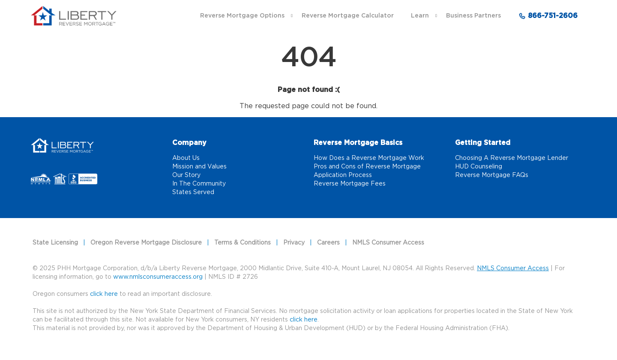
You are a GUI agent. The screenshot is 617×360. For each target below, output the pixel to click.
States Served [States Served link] (193, 192)
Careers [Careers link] (328, 243)
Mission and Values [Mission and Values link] (199, 167)
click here (303, 320)
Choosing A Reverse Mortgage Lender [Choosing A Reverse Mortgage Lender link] (511, 158)
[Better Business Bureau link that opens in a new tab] (83, 179)
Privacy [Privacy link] (294, 243)
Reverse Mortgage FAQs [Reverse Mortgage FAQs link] (491, 175)
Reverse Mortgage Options (242, 16)
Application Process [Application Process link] (343, 175)
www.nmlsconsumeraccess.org (158, 277)
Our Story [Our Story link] (186, 175)
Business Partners (473, 16)
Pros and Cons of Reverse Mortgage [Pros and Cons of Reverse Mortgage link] (367, 167)
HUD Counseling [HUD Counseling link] (478, 167)
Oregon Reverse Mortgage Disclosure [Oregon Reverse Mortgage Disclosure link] (146, 243)
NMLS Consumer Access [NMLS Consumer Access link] (388, 243)
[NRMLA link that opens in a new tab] (42, 179)
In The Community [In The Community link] (199, 184)
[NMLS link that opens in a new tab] (61, 179)
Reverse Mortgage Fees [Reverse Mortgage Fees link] (350, 184)
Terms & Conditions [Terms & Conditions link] (242, 243)
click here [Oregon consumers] (104, 294)
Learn (420, 16)
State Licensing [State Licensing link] (55, 243)
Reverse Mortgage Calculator (348, 16)
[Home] (62, 144)
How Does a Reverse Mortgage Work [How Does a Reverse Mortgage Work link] (369, 158)
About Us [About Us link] (186, 158)
